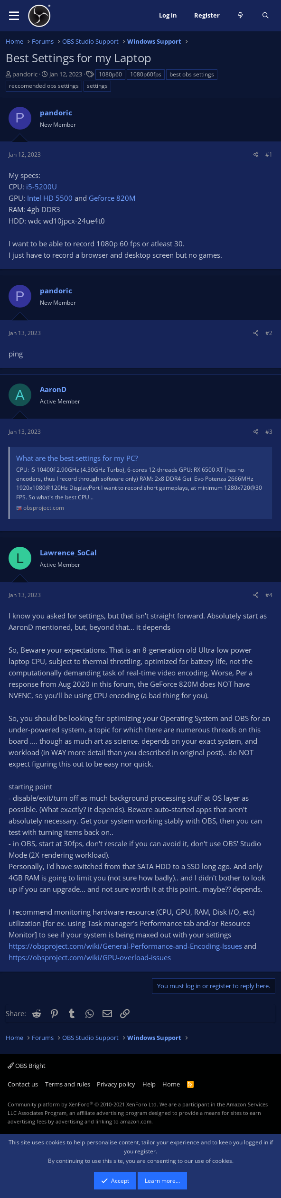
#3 (268, 432)
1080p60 (110, 74)
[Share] (256, 154)
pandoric (24, 74)
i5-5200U (41, 186)
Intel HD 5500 (50, 198)
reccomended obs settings (44, 86)
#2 (268, 333)
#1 (268, 154)
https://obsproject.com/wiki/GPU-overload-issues (90, 957)
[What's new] (240, 16)
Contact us (23, 1084)
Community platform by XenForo (83, 1104)
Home (171, 1084)
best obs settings (191, 74)
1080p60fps (145, 74)
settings (97, 86)
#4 (268, 595)
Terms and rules (67, 1084)
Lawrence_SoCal (68, 552)
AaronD (53, 389)
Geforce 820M (112, 198)
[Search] (265, 16)
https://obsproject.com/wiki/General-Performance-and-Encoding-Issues (125, 946)
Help (149, 1084)
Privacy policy (116, 1084)
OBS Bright (27, 1065)
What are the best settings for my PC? (77, 458)
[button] (14, 15)
